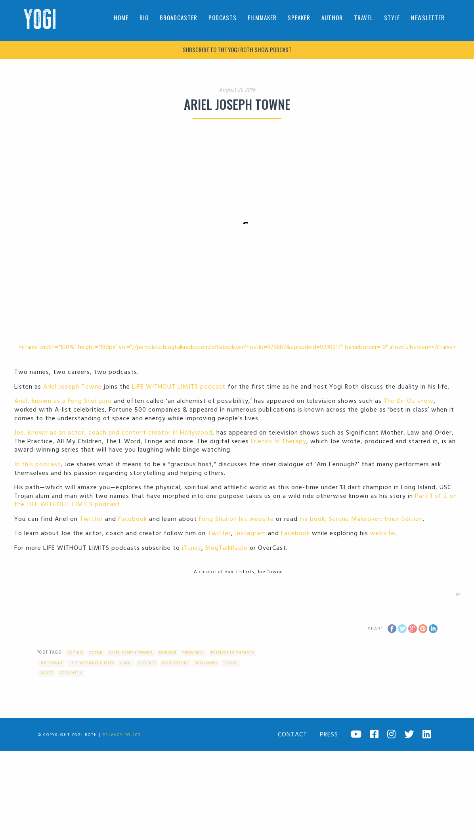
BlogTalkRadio (226, 548)
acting (75, 653)
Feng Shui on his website (236, 519)
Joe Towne (51, 663)
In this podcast (37, 465)
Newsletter (428, 17)
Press (329, 735)
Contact (292, 735)
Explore (167, 653)
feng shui (193, 653)
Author (332, 17)
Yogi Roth (70, 673)
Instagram (250, 533)
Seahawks (206, 663)
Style (392, 17)
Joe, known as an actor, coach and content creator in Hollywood (113, 433)
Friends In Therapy (278, 442)
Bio (144, 17)
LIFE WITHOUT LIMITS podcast (179, 387)
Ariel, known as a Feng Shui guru (63, 401)
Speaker (299, 17)
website (382, 533)
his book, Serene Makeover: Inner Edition (361, 519)
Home (121, 17)
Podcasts (222, 17)
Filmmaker (262, 17)
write (47, 673)
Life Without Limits (91, 663)
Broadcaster (178, 17)
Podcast (147, 663)
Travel (363, 17)
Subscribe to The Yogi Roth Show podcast (237, 49)
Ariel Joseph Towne (72, 387)
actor (96, 653)
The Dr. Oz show (409, 401)
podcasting (175, 663)
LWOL (126, 663)
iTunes (191, 548)
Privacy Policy (122, 735)
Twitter (91, 519)
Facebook (132, 519)
